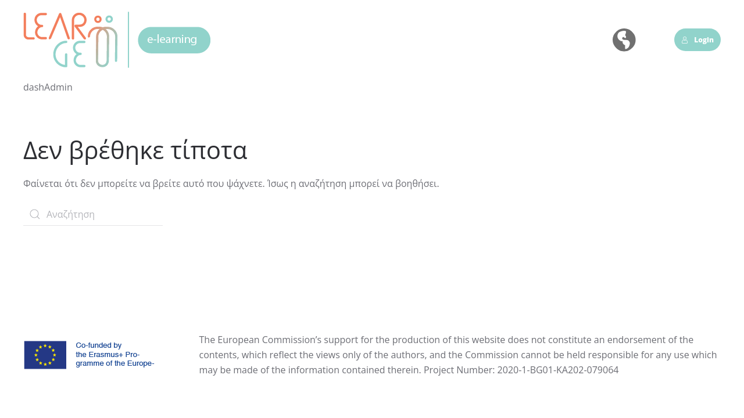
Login (697, 40)
